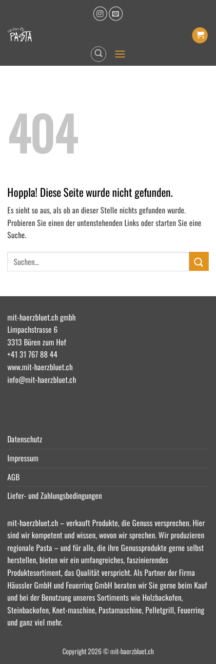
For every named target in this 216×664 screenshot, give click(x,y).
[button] (200, 35)
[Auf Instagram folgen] (100, 13)
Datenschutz (24, 439)
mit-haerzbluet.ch (32, 523)
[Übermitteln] (199, 261)
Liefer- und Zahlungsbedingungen (54, 495)
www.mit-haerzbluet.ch (40, 367)
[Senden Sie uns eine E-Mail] (116, 13)
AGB (13, 477)
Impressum (23, 458)
